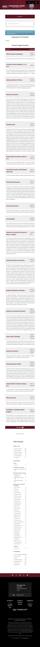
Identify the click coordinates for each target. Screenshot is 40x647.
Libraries (20, 604)
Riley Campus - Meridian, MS (20, 478)
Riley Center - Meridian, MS (20, 481)
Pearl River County (20, 527)
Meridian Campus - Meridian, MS (20, 475)
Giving (30, 605)
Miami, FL (20, 465)
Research (20, 602)
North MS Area (20, 523)
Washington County (20, 542)
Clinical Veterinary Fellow (13, 364)
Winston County (20, 543)
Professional (20, 563)
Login (20, 16)
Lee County (20, 509)
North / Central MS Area (20, 522)
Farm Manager (10, 219)
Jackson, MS (20, 506)
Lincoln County (20, 511)
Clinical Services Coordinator (14, 54)
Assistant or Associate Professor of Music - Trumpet (16, 233)
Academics (20, 600)
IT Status (10, 604)
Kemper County (20, 508)
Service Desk (25, 638)
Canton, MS (20, 491)
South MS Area (20, 534)
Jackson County (20, 504)
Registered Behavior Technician (15, 290)
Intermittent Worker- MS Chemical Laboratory (16, 170)
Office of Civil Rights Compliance (27, 630)
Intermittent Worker (12, 206)
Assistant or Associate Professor (15, 311)
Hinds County (20, 501)
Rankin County (20, 530)
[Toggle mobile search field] (33, 2)
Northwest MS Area (20, 525)
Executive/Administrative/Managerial (20, 554)
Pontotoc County (20, 528)
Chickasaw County (20, 494)
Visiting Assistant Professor (14, 80)
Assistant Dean (10, 124)
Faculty (20, 557)
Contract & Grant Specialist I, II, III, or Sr (16, 65)
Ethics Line (24, 618)
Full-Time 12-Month (20, 448)
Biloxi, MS (20, 489)
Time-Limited (20, 457)
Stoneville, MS (20, 535)
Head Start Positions (20, 559)
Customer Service (11, 618)
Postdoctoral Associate (13, 182)
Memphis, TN (20, 548)
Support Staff (20, 564)
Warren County (20, 540)
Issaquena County (20, 503)
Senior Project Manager (13, 336)
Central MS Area (20, 492)
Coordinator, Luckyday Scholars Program (15, 411)
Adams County (20, 487)
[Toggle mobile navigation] (36, 2)
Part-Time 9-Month (20, 455)
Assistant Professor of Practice (15, 260)
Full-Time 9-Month (20, 450)
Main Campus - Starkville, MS (20, 470)
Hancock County (20, 497)
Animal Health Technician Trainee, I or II (16, 385)
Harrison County (20, 499)
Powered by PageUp (20, 433)
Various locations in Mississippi (20, 538)
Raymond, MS (20, 532)
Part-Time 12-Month (20, 454)
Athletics (30, 604)
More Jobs (20, 427)
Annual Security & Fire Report (20, 620)
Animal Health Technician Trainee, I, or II (16, 157)
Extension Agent (20, 556)
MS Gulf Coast (20, 518)
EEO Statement (18, 618)
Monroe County (20, 516)
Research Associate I (12, 94)
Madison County (20, 515)
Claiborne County (20, 496)
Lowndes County (20, 513)
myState (29, 2)
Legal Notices (28, 618)
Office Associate (11, 398)
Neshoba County (20, 520)
